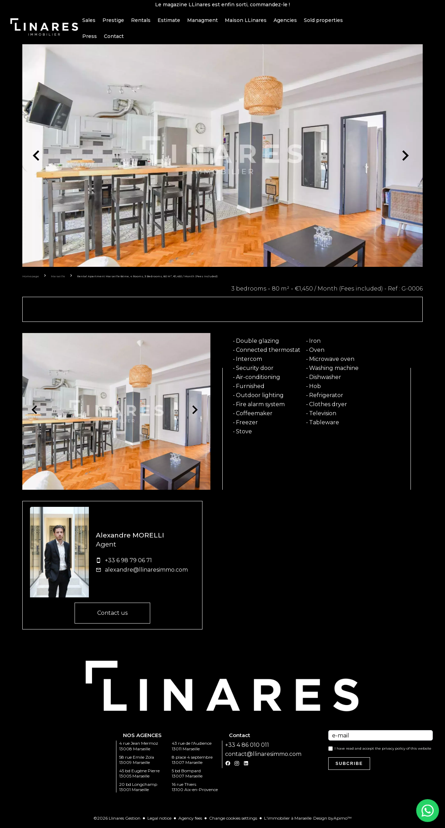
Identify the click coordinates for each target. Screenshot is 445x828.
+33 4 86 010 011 (247, 746)
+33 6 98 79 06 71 (128, 562)
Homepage (30, 278)
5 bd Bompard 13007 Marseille (187, 774)
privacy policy (393, 750)
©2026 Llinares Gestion (116, 819)
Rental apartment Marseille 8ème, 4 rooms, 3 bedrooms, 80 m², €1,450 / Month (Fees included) (147, 278)
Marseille (58, 278)
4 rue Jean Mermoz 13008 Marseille (138, 747)
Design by (332, 819)
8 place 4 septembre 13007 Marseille (192, 761)
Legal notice (159, 819)
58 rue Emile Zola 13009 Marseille (136, 761)
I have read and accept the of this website (383, 750)
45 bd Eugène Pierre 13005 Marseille (139, 774)
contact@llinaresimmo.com (263, 755)
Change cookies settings (233, 819)
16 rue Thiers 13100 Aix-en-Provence (195, 788)
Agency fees (190, 819)
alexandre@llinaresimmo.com (146, 571)
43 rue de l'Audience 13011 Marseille (192, 747)
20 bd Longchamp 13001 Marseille (138, 788)
